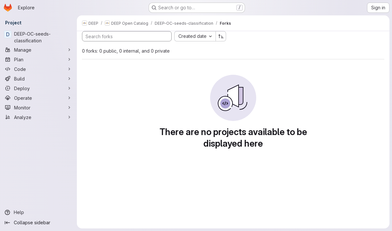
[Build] (38, 78)
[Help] (38, 212)
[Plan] (38, 59)
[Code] (38, 68)
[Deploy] (38, 88)
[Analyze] (38, 117)
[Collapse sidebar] (38, 222)
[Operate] (38, 97)
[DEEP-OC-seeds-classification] (38, 37)
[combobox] (195, 36)
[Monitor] (38, 107)
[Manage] (38, 49)
